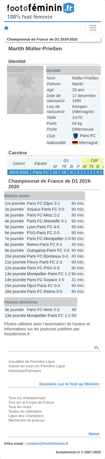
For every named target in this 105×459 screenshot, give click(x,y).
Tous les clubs (19, 407)
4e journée (14, 221)
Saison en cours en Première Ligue (36, 366)
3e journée (14, 215)
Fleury (32, 262)
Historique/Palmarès (24, 371)
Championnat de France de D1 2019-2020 (42, 39)
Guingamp (36, 250)
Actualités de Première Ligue (31, 361)
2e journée (14, 209)
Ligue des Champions (25, 416)
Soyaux (33, 209)
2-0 (56, 232)
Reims (32, 244)
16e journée (15, 291)
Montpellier (54, 238)
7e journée (14, 238)
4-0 (56, 227)
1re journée (15, 203)
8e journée (14, 244)
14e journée (15, 279)
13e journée (15, 274)
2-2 (57, 215)
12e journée (15, 268)
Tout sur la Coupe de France (31, 402)
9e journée (14, 250)
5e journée (14, 227)
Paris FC (84, 135)
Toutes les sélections (25, 411)
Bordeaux (52, 256)
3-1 (57, 203)
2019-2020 (19, 172)
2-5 (68, 238)
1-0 (61, 279)
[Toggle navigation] (93, 27)
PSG (31, 232)
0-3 (65, 256)
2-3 (59, 262)
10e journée (15, 256)
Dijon (48, 203)
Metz (48, 215)
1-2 (68, 274)
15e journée (15, 285)
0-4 (57, 285)
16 (55, 172)
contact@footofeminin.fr (47, 443)
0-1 (59, 244)
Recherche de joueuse (26, 420)
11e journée (15, 262)
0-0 (61, 209)
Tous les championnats (26, 398)
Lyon (31, 227)
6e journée (14, 232)
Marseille (52, 221)
